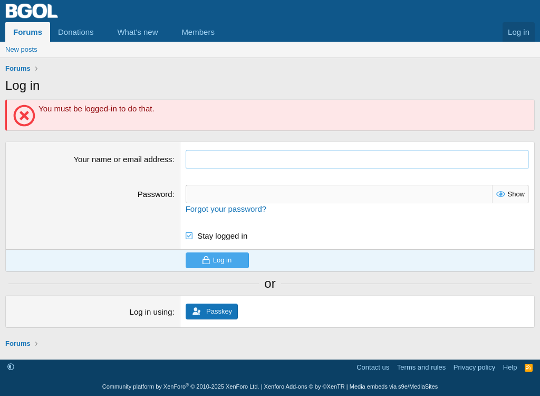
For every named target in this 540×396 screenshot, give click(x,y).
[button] (101, 32)
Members (198, 31)
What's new (137, 31)
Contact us (372, 367)
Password (155, 193)
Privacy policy (474, 367)
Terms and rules (421, 367)
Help (510, 367)
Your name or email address (122, 159)
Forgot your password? (226, 208)
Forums (27, 31)
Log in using (151, 311)
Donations (76, 31)
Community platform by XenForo (180, 386)
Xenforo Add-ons (304, 386)
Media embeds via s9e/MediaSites (394, 386)
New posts (21, 49)
